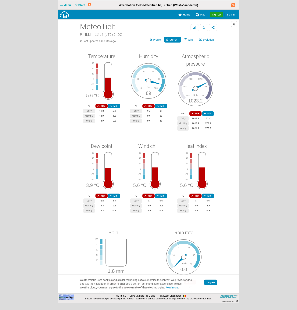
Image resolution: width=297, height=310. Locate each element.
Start (79, 5)
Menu (66, 5)
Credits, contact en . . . (229, 301)
